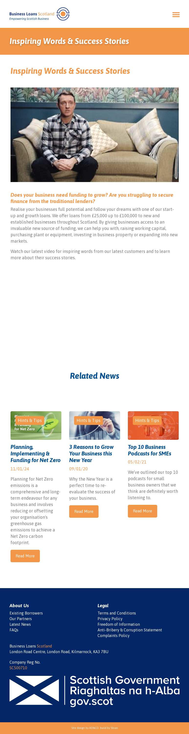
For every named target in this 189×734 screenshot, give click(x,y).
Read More (25, 556)
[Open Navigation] (176, 14)
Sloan (114, 727)
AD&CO (94, 727)
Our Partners (21, 618)
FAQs (14, 630)
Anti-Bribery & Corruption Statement (130, 630)
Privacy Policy (110, 618)
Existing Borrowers (26, 613)
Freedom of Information (119, 624)
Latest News (20, 624)
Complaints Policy (114, 635)
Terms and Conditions (117, 613)
